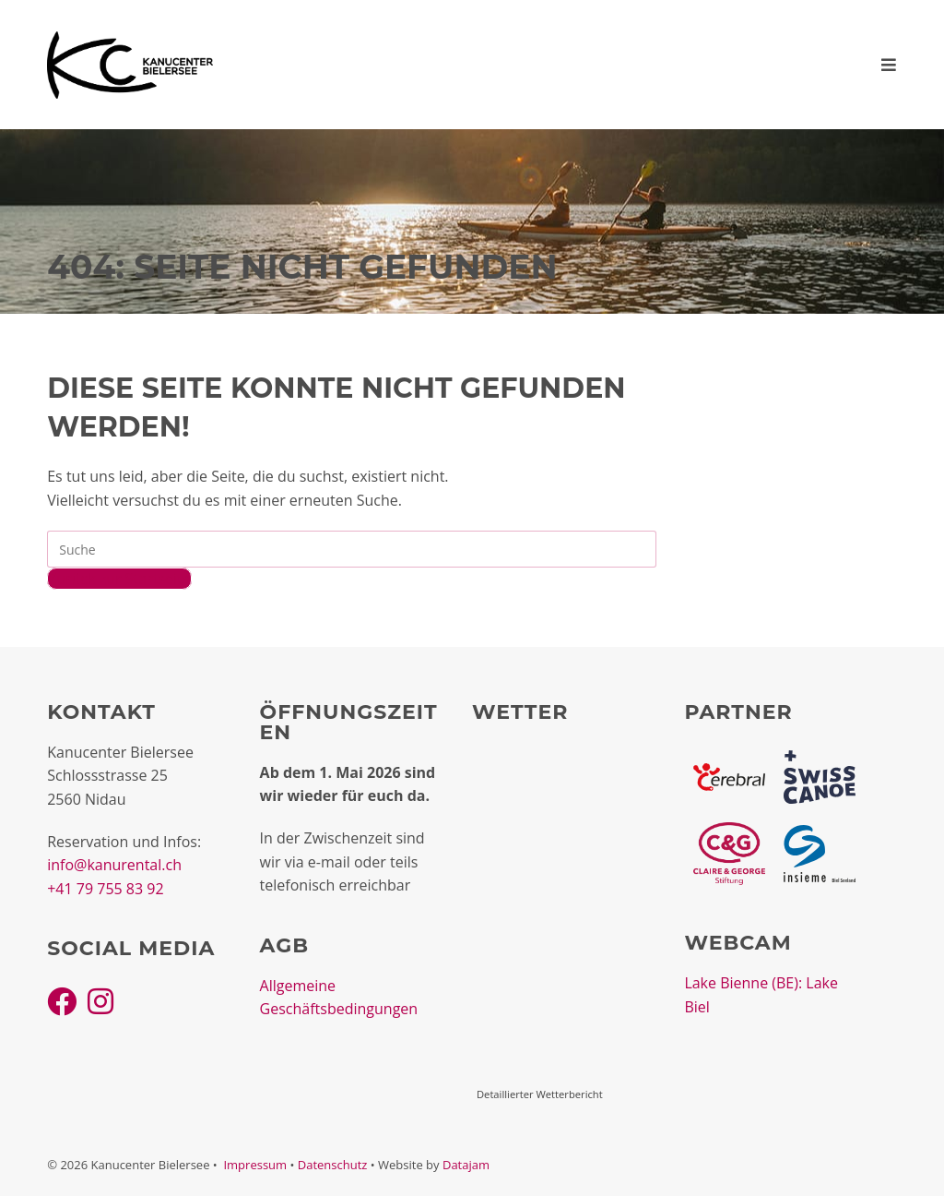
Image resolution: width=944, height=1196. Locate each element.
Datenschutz (333, 1164)
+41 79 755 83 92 (105, 889)
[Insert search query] (351, 549)
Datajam (466, 1164)
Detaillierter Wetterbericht (540, 1094)
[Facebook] (62, 1000)
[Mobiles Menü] (889, 65)
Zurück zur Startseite (119, 578)
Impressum (255, 1164)
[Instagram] (100, 1000)
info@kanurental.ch (114, 865)
